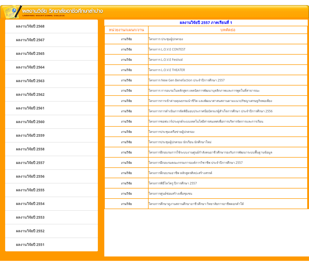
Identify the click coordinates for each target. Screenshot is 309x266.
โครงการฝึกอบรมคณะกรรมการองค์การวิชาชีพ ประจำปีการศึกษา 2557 (196, 162)
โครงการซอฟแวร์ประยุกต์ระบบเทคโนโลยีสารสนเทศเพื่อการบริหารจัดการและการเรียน (206, 121)
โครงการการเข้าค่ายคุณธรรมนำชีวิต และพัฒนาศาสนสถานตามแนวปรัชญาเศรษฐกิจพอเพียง (210, 101)
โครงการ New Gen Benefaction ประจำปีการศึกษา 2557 (187, 80)
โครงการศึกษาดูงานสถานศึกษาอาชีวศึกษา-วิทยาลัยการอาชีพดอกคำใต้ (196, 204)
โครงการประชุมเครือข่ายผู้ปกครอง (171, 132)
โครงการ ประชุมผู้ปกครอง (166, 39)
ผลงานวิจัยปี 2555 (30, 189)
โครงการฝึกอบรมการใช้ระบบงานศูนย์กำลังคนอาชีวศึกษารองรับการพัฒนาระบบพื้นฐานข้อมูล (210, 152)
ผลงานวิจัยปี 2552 (30, 230)
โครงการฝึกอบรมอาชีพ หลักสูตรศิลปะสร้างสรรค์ (180, 173)
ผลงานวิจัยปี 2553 (30, 217)
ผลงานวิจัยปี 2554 (30, 203)
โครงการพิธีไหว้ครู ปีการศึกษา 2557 (173, 183)
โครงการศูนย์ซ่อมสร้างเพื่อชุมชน (170, 193)
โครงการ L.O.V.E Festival (166, 59)
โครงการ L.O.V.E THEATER (167, 70)
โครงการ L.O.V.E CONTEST (167, 49)
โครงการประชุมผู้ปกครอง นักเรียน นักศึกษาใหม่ (180, 142)
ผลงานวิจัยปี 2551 (30, 244)
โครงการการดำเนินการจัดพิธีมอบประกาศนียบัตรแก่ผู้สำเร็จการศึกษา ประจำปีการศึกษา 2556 (211, 111)
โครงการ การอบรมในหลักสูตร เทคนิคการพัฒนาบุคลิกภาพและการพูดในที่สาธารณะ (204, 90)
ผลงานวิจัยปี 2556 (30, 176)
